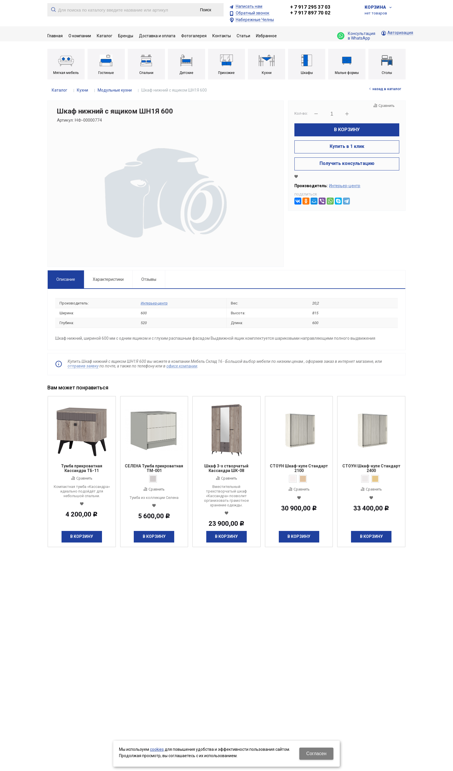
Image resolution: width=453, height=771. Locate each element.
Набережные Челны (255, 20)
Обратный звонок (252, 13)
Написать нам (249, 6)
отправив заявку (83, 366)
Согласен (316, 753)
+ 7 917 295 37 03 (310, 7)
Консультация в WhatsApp (356, 35)
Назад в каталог (386, 89)
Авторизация (400, 33)
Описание (65, 279)
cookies (157, 749)
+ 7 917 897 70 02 (310, 13)
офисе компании (181, 366)
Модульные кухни (115, 90)
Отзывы (148, 279)
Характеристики (108, 279)
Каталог (59, 90)
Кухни (82, 90)
